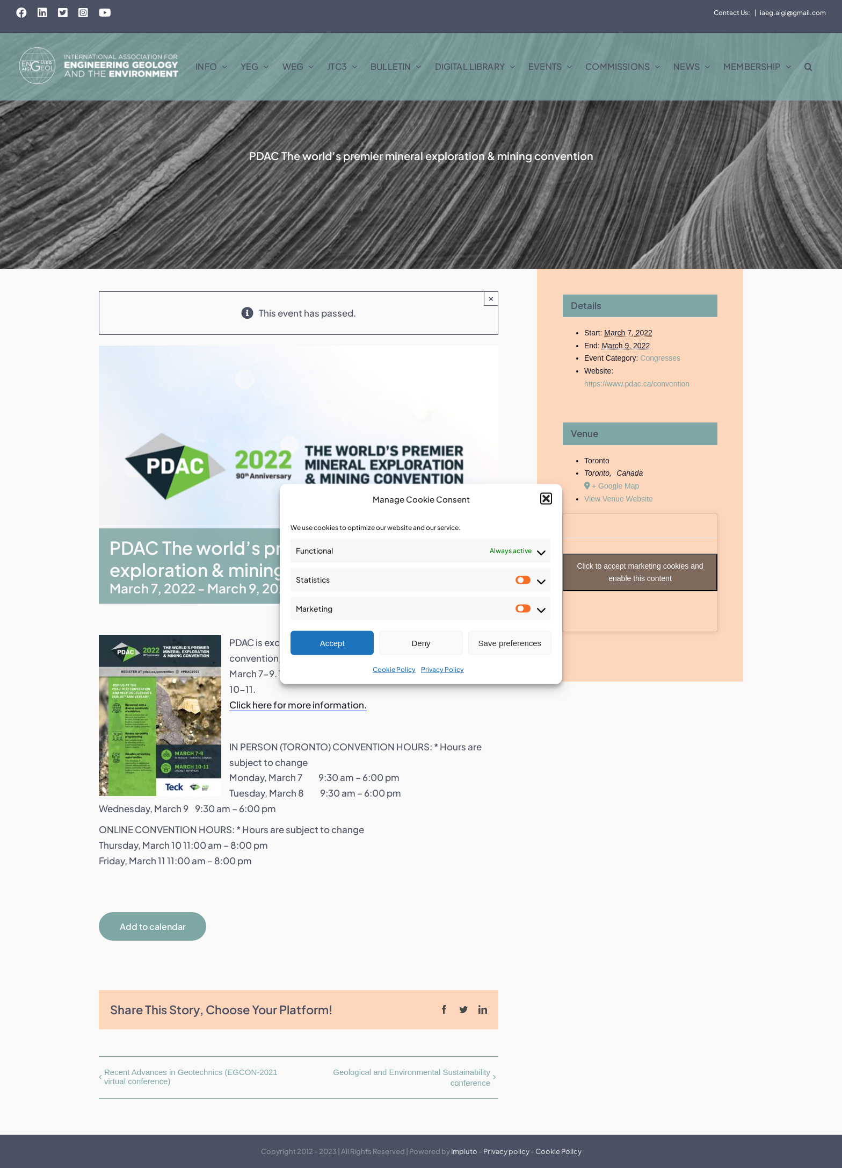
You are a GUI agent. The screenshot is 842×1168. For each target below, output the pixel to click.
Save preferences (510, 643)
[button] (546, 498)
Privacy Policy (442, 669)
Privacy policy (506, 1151)
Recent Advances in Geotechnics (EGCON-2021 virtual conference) (191, 1076)
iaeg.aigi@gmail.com (793, 13)
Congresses (660, 358)
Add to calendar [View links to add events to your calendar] (153, 926)
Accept (332, 643)
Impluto (464, 1151)
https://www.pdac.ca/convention (636, 383)
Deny (420, 643)
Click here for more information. (298, 705)
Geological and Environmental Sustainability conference (411, 1077)
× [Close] (491, 298)
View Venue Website (618, 499)
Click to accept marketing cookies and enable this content (640, 572)
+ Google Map (615, 486)
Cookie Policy (394, 669)
